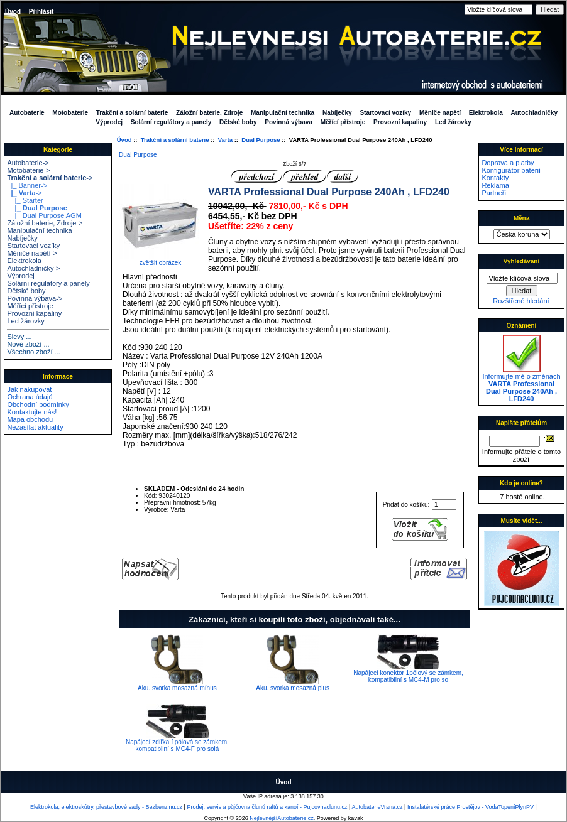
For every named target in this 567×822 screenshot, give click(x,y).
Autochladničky (534, 112)
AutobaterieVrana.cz (376, 807)
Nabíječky (337, 112)
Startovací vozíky (385, 112)
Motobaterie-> (28, 170)
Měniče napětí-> (32, 253)
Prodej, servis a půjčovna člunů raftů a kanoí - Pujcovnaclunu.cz (267, 807)
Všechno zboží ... (33, 351)
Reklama (495, 185)
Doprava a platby (508, 162)
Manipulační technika (282, 112)
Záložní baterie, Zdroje (209, 112)
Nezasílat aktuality (35, 427)
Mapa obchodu (30, 419)
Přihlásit (41, 11)
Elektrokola (486, 112)
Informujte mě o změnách (521, 384)
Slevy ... (19, 336)
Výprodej (109, 122)
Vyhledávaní (521, 260)
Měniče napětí (440, 112)
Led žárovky (453, 122)
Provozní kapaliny (400, 122)
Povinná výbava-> (34, 298)
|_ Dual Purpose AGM (44, 215)
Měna (521, 217)
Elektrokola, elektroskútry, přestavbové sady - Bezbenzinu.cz (106, 807)
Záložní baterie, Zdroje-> (44, 223)
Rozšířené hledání (521, 301)
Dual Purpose (260, 139)
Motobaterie (70, 112)
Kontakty (495, 177)
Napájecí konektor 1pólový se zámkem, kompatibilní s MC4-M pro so (408, 676)
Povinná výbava (288, 122)
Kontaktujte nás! (32, 412)
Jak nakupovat (29, 389)
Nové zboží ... (28, 344)
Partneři (494, 193)
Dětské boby (237, 122)
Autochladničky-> (33, 268)
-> (49, 177)
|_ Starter (25, 200)
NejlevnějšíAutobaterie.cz (282, 818)
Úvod (13, 11)
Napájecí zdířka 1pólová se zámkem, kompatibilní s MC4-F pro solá (177, 745)
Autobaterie (27, 112)
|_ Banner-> (27, 185)
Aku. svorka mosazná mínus (177, 687)
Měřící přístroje (343, 122)
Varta (225, 139)
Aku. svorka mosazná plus (292, 687)
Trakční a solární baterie (175, 139)
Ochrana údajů (29, 397)
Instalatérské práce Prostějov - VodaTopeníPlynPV (470, 807)
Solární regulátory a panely (171, 122)
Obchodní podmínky (38, 404)
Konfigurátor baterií (511, 170)
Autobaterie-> (27, 162)
